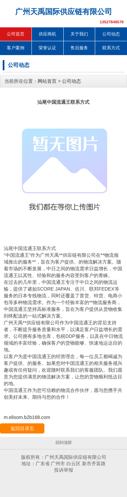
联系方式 (111, 47)
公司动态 (111, 33)
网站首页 (47, 81)
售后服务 (79, 47)
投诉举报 (63, 470)
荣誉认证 (47, 47)
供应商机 (47, 33)
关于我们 (79, 33)
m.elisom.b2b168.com (27, 417)
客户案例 (15, 47)
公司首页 (15, 33)
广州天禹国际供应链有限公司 (63, 11)
